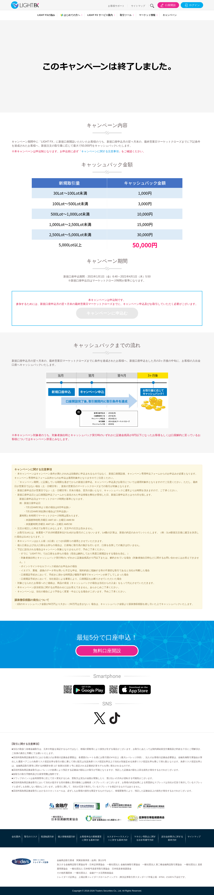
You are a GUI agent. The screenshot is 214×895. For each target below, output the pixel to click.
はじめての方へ (70, 15)
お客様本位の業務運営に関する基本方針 (90, 838)
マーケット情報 (147, 15)
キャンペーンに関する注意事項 (100, 151)
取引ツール (126, 15)
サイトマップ (138, 6)
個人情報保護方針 (66, 836)
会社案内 (16, 836)
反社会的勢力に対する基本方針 (172, 838)
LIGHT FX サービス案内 (100, 15)
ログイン (192, 5)
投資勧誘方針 (47, 836)
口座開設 (167, 5)
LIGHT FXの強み (46, 15)
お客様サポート (116, 6)
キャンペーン (170, 15)
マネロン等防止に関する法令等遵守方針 (145, 838)
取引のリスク (30, 836)
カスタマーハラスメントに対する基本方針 (118, 838)
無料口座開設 (107, 650)
